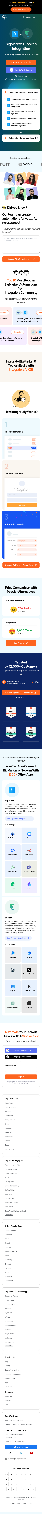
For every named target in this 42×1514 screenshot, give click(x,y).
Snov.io (7, 1141)
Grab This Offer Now (21, 9)
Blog (6, 1361)
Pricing (7, 1366)
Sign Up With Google (21, 70)
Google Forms (10, 1304)
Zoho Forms (9, 1342)
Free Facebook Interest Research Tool (14, 1436)
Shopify (8, 1243)
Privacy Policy (15, 1503)
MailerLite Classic (11, 1203)
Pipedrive (8, 1128)
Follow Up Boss (10, 1107)
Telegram (8, 1276)
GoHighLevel (9, 1182)
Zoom (7, 1272)
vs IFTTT (8, 1405)
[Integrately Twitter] (10, 1453)
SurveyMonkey (10, 1325)
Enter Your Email (10, 1065)
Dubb (7, 1145)
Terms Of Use (27, 1503)
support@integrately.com (15, 1459)
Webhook (8, 1235)
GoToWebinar (10, 1190)
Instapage (9, 1338)
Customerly (9, 1149)
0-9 (6, 1474)
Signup (7, 1382)
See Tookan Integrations (18, 938)
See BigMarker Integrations (19, 819)
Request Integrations (13, 1374)
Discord (8, 1264)
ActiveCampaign (11, 1169)
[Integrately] (4, 17)
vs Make (8, 1400)
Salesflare (9, 1132)
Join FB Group (21, 1447)
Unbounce (9, 1321)
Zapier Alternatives (12, 1370)
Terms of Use (24, 1083)
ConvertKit (9, 1207)
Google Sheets (10, 1230)
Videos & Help (10, 1378)
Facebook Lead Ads (12, 1165)
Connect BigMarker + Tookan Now (21, 565)
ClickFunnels (9, 1198)
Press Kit (8, 1387)
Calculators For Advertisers (15, 1441)
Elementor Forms (11, 1296)
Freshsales (9, 1116)
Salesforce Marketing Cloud (15, 1211)
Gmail (7, 1239)
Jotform (8, 1308)
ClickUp (8, 1247)
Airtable (8, 1268)
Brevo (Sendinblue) (12, 1186)
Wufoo (7, 1317)
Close (7, 1124)
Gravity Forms (10, 1300)
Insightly (8, 1111)
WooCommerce (11, 1251)
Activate (7, 312)
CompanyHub (10, 1120)
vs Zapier (8, 1396)
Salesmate (9, 1137)
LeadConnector (11, 1173)
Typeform (8, 1313)
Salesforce (9, 1103)
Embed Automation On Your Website (18, 1425)
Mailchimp (8, 1194)
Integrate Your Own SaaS (14, 1420)
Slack (7, 1255)
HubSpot (8, 1177)
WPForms (8, 1329)
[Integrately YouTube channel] (31, 1453)
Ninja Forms (9, 1334)
